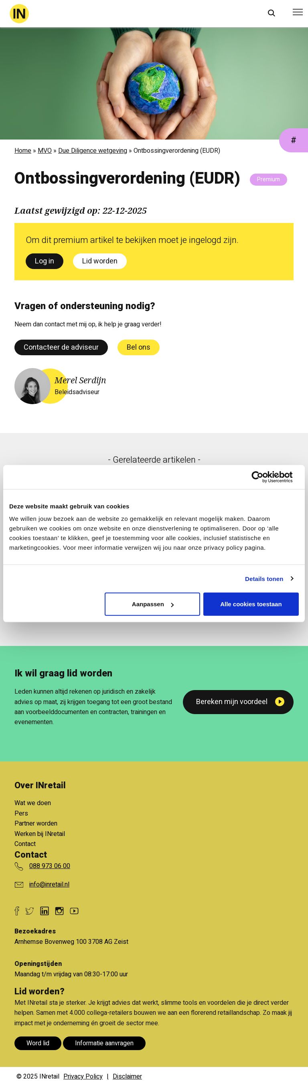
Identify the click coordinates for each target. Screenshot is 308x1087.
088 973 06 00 (49, 866)
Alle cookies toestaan (251, 604)
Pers (21, 813)
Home (22, 151)
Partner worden (35, 823)
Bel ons (138, 347)
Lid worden (100, 261)
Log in (44, 261)
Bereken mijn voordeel (231, 701)
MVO (45, 151)
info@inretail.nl (49, 884)
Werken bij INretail (39, 834)
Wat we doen (32, 803)
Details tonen (264, 578)
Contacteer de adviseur (61, 347)
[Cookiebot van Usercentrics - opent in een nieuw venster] (264, 477)
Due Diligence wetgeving (92, 151)
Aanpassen (153, 604)
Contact (25, 844)
